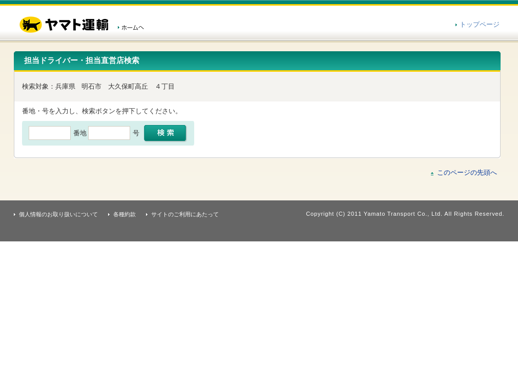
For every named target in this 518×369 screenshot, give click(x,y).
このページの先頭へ (467, 172)
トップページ (480, 24)
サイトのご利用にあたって (185, 214)
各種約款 (124, 214)
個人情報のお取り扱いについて (58, 214)
